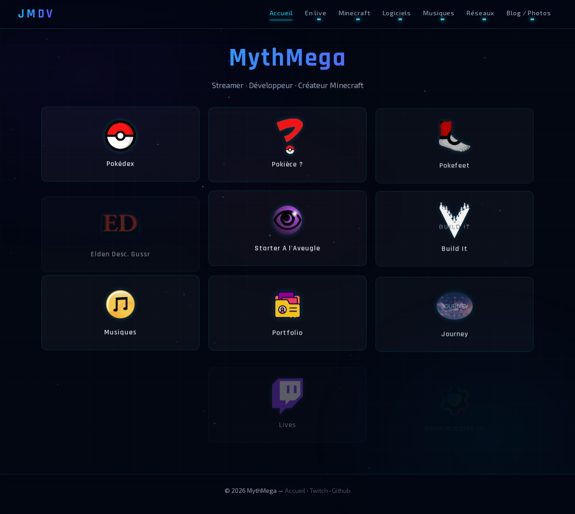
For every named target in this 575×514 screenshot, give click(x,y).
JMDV (36, 14)
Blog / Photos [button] (529, 13)
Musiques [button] (439, 13)
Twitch (319, 490)
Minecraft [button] (355, 13)
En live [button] (316, 13)
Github (341, 490)
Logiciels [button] (397, 13)
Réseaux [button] (481, 13)
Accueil (281, 13)
